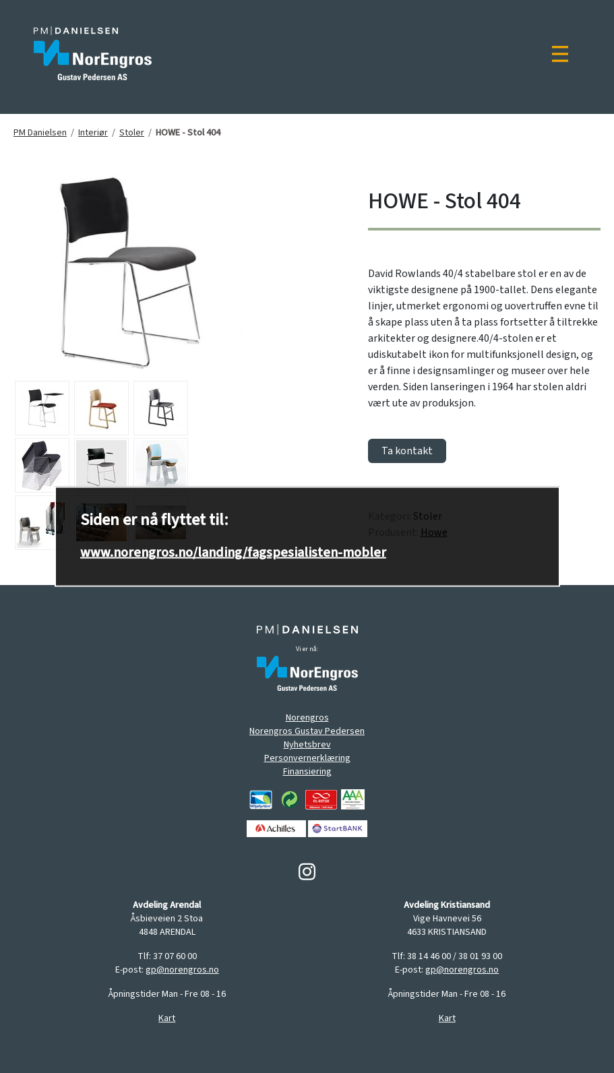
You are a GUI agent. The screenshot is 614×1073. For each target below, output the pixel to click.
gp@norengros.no (182, 970)
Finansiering (307, 771)
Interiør (93, 133)
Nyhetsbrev (307, 745)
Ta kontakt (407, 450)
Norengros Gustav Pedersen (307, 731)
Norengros (307, 718)
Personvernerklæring (307, 758)
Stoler (131, 133)
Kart (166, 1018)
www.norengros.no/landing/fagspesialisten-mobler (233, 552)
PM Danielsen (40, 133)
